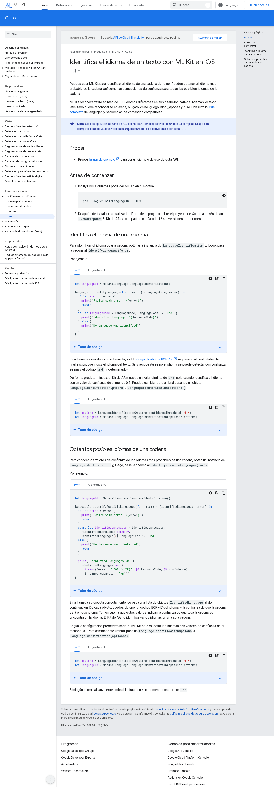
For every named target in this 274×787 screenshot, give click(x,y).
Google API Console (180, 751)
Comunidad (137, 5)
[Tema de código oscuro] (223, 195)
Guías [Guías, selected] (45, 5)
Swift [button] (77, 270)
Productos (100, 51)
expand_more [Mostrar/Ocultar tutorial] (219, 347)
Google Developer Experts (78, 757)
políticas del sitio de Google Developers (194, 713)
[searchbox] (28, 34)
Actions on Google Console (185, 777)
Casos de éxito (111, 5)
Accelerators (69, 764)
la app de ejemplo (102, 159)
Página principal (79, 51)
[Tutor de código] (217, 278)
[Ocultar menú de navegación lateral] (50, 779)
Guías (10, 17)
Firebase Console (179, 771)
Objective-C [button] (97, 270)
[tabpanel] (148, 314)
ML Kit (20, 5)
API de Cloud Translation (129, 37)
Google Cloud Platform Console (188, 757)
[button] (27, 69)
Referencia (64, 5)
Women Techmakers (75, 771)
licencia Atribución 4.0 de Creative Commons (182, 709)
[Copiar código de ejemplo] (223, 278)
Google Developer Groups (77, 751)
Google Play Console (181, 764)
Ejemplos (86, 5)
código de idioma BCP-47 (153, 359)
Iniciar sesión (259, 5)
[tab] (77, 270)
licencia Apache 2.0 (104, 713)
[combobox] (191, 5)
